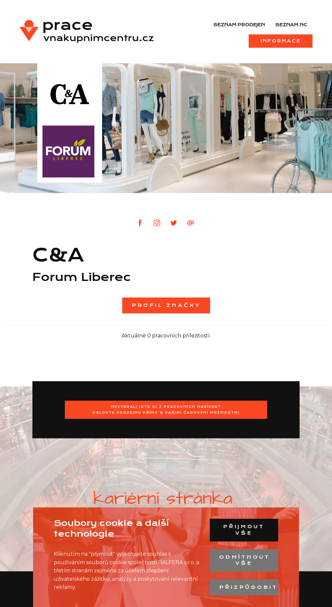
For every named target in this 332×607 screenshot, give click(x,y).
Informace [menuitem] (280, 40)
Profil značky (166, 305)
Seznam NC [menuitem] (291, 24)
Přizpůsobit (248, 587)
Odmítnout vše (244, 560)
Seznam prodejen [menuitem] (239, 24)
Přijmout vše (244, 530)
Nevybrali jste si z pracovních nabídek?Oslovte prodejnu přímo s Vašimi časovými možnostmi (166, 409)
